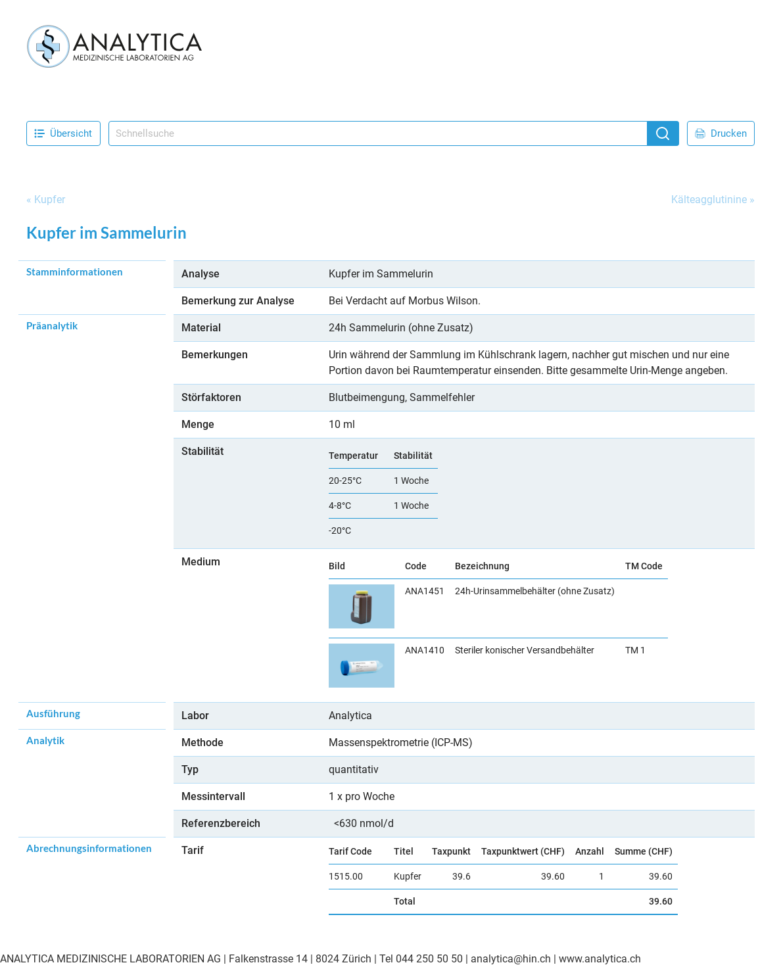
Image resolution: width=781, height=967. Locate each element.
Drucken (721, 133)
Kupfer (49, 199)
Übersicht (63, 133)
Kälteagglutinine (709, 199)
